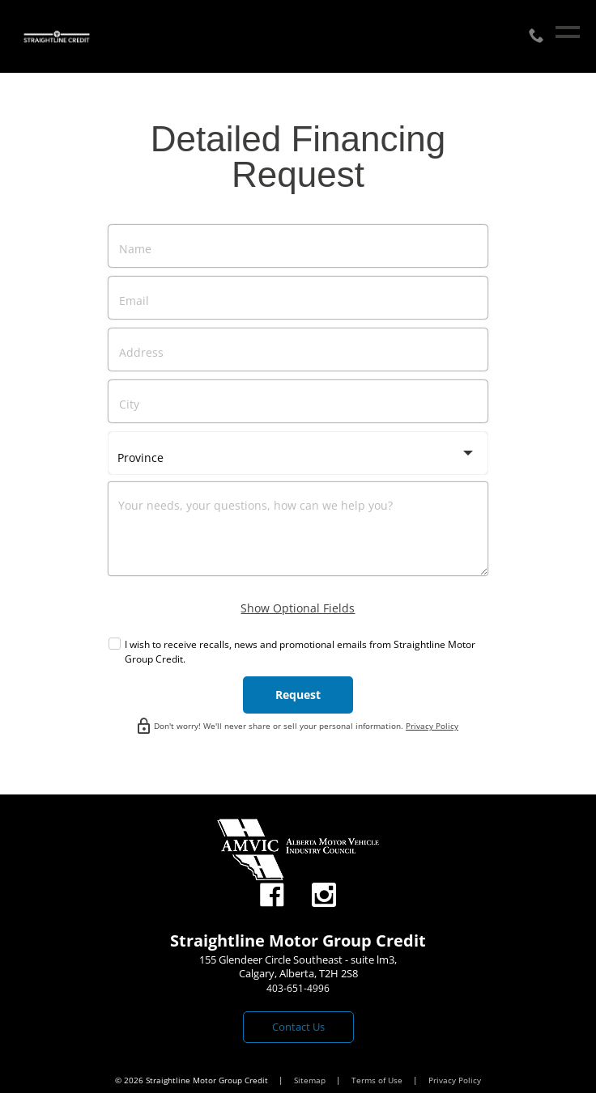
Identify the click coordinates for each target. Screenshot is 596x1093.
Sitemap (311, 1080)
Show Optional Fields (298, 608)
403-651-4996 (298, 988)
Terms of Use (378, 1080)
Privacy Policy (432, 725)
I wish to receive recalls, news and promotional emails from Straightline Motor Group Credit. (300, 652)
